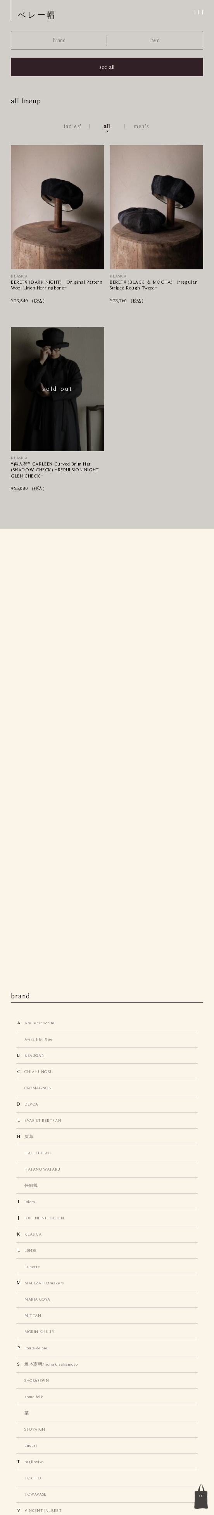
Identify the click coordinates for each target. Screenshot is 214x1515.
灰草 (28, 1136)
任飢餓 (31, 1185)
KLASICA (32, 1234)
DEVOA (31, 1104)
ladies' (73, 126)
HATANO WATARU (42, 1169)
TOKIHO (32, 1478)
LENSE (30, 1250)
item (155, 40)
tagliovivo (34, 1461)
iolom (29, 1201)
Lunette (32, 1266)
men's (141, 126)
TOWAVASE (35, 1494)
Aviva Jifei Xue (38, 1039)
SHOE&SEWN (36, 1380)
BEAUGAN (34, 1055)
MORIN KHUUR (39, 1331)
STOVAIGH (34, 1429)
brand (59, 40)
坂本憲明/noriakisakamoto (51, 1364)
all (107, 126)
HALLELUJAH (37, 1152)
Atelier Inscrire (39, 1022)
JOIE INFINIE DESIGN (44, 1217)
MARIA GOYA (37, 1299)
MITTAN (32, 1315)
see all (107, 67)
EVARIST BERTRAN (42, 1120)
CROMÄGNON (38, 1087)
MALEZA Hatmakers (44, 1282)
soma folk (33, 1396)
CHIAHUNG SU (38, 1071)
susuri (30, 1445)
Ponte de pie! (36, 1348)
